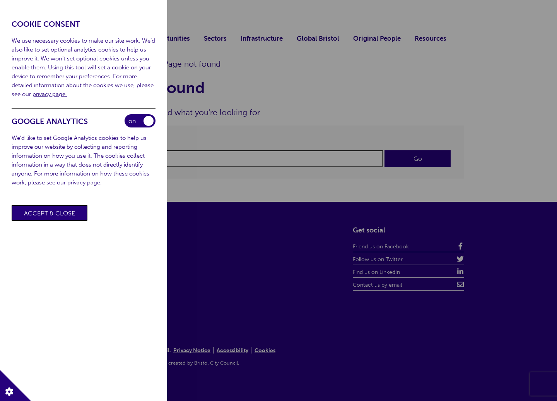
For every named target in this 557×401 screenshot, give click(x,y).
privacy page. (49, 94)
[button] (15, 385)
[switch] (140, 120)
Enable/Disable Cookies (140, 120)
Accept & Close (49, 213)
